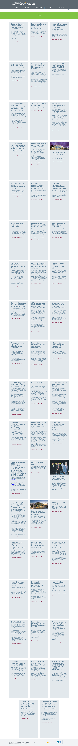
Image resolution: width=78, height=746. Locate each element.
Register (16, 7)
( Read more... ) (55, 492)
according (13, 484)
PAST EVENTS (27, 7)
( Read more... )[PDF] (56, 642)
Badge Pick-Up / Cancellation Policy (16, 742)
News (50, 7)
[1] (16, 479)
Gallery (33, 742)
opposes (24, 488)
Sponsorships (39, 7)
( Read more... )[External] (16, 41)
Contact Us (61, 7)
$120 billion (13, 479)
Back (69, 9)
